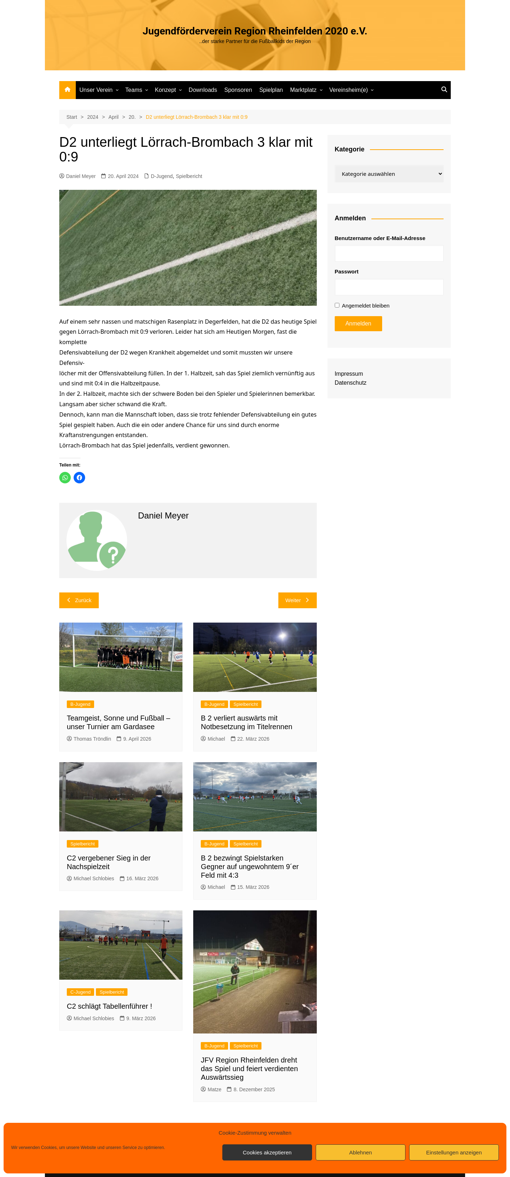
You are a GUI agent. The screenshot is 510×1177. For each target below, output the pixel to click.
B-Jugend (80, 704)
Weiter (298, 600)
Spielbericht (189, 176)
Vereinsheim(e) (348, 90)
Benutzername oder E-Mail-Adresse (380, 238)
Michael (213, 739)
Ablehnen (360, 1152)
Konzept (165, 90)
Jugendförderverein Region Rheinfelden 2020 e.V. (255, 31)
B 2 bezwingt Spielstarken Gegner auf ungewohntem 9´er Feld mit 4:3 (249, 866)
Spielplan (271, 90)
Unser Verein (96, 90)
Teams (133, 90)
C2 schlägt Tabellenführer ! (109, 1006)
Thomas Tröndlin (89, 739)
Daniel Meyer (77, 176)
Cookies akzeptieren (267, 1152)
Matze (211, 1089)
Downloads (203, 90)
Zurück (79, 600)
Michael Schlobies (90, 878)
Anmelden (358, 323)
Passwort (347, 271)
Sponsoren (238, 90)
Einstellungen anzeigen (454, 1152)
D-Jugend (162, 176)
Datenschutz (351, 383)
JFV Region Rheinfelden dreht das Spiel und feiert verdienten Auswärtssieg (249, 1068)
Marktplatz (303, 90)
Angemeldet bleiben (366, 306)
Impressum (349, 374)
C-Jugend (80, 992)
